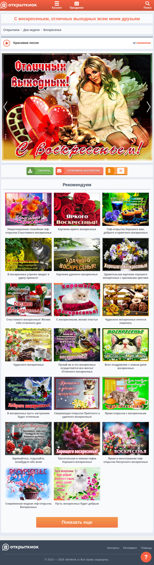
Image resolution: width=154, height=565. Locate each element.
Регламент (130, 548)
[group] (77, 43)
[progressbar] (144, 43)
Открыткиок (11, 30)
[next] (148, 107)
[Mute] (134, 43)
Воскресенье (52, 30)
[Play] (6, 43)
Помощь (146, 548)
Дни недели (31, 30)
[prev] (5, 107)
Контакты (113, 548)
